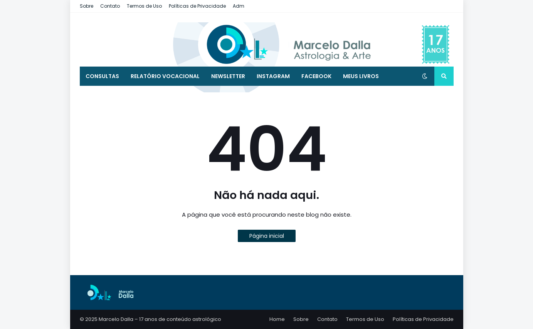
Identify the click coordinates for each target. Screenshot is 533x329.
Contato (110, 6)
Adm (238, 6)
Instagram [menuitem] (273, 76)
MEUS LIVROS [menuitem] (361, 76)
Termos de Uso (144, 6)
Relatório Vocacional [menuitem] (165, 76)
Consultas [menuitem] (102, 76)
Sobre (86, 6)
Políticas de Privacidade (197, 6)
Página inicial (266, 236)
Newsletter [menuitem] (228, 76)
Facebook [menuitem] (316, 76)
